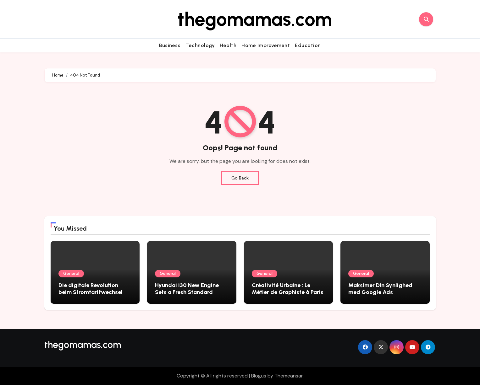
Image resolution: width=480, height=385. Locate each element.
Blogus (258, 375)
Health (228, 45)
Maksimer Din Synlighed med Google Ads (380, 289)
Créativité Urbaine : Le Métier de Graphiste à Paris (287, 289)
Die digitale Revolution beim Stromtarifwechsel (90, 289)
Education (308, 45)
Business (169, 45)
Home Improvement (265, 45)
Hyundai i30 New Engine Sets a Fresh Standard (187, 289)
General (71, 273)
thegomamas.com (254, 19)
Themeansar (288, 375)
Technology (200, 45)
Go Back (240, 178)
